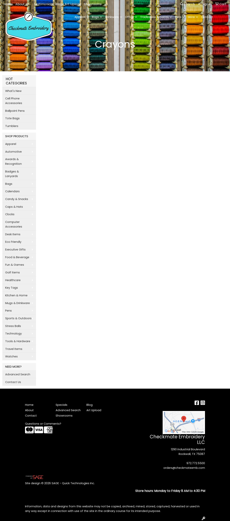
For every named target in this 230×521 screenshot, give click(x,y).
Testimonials (43, 4)
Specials (61, 405)
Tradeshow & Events (154, 17)
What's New (13, 91)
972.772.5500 (196, 463)
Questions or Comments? (43, 424)
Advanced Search (17, 374)
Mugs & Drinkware (17, 303)
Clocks (9, 214)
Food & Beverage (17, 257)
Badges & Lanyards (12, 174)
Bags (95, 17)
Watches (11, 356)
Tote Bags (12, 118)
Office (129, 17)
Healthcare (13, 280)
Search (187, 4)
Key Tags (11, 288)
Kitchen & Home (16, 295)
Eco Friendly (13, 242)
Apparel (79, 17)
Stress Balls (13, 326)
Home (8, 4)
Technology (13, 333)
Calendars (12, 191)
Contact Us (13, 382)
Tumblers (11, 126)
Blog (58, 4)
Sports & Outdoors (18, 318)
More (191, 17)
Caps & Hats (14, 207)
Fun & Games (14, 265)
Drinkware (112, 17)
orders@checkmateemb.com (184, 468)
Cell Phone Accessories (13, 101)
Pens (178, 17)
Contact (207, 17)
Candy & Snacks (16, 199)
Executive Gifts (15, 249)
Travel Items (13, 349)
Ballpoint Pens (15, 111)
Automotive (13, 152)
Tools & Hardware (17, 341)
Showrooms (93, 4)
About (20, 4)
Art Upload (73, 4)
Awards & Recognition (13, 161)
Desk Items (12, 234)
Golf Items (12, 272)
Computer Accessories (13, 224)
